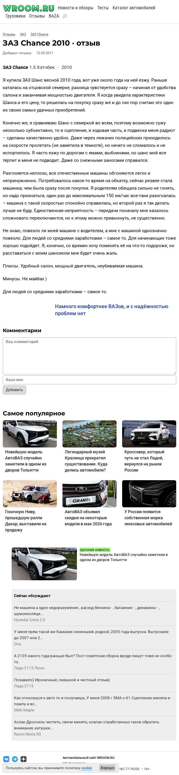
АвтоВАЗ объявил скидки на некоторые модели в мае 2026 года (88, 517)
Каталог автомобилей (134, 8)
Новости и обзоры (75, 8)
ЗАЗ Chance (39, 34)
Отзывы (37, 16)
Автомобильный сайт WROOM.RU (88, 758)
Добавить (14, 390)
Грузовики (15, 16)
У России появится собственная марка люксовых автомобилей (148, 517)
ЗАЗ (23, 34)
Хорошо (107, 768)
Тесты (103, 8)
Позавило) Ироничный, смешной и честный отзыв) (62, 680)
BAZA (54, 16)
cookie (86, 768)
